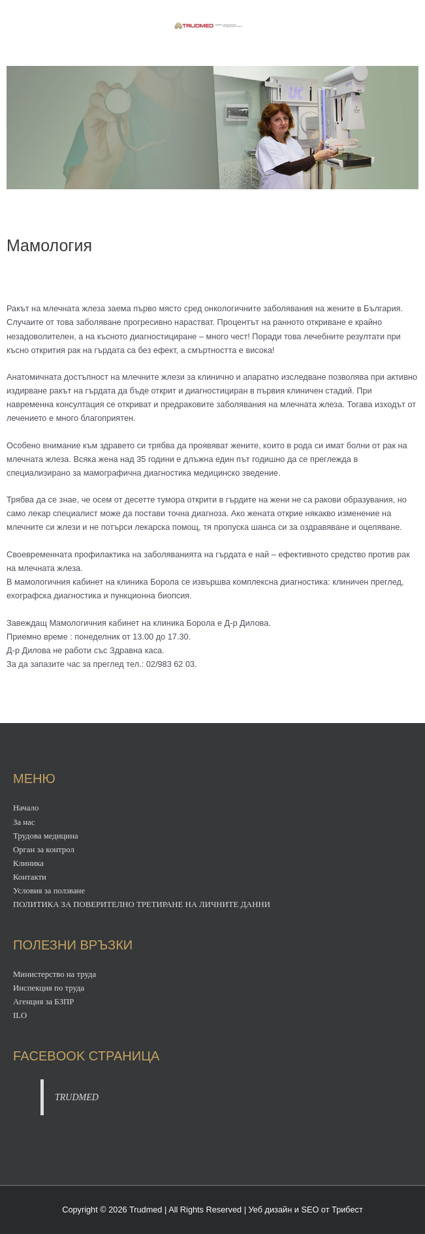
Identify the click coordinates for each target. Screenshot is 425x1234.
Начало (26, 807)
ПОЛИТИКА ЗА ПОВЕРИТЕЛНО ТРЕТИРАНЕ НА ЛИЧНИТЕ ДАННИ (141, 904)
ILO (20, 1015)
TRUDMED (77, 1097)
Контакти (29, 877)
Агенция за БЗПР (43, 1001)
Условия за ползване (49, 890)
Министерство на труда (54, 974)
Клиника (28, 863)
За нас (24, 822)
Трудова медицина (45, 836)
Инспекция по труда (48, 988)
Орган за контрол (43, 849)
